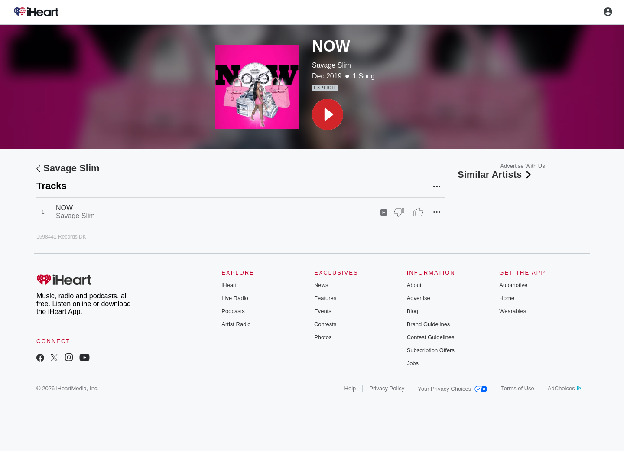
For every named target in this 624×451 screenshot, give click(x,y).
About (414, 285)
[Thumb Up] (418, 212)
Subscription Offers (431, 350)
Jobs (413, 363)
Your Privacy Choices (453, 389)
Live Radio (234, 298)
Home (506, 298)
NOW (64, 208)
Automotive (513, 285)
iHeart (229, 285)
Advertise (418, 298)
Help (350, 388)
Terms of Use (517, 388)
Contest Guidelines (431, 337)
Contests (325, 324)
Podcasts (232, 311)
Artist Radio (235, 324)
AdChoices (564, 388)
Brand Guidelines (428, 324)
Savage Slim (331, 65)
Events (323, 311)
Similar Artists (495, 174)
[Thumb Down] (399, 212)
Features (325, 298)
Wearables (512, 311)
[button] (327, 114)
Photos (323, 337)
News (321, 285)
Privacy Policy (386, 388)
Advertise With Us (522, 166)
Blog (412, 311)
